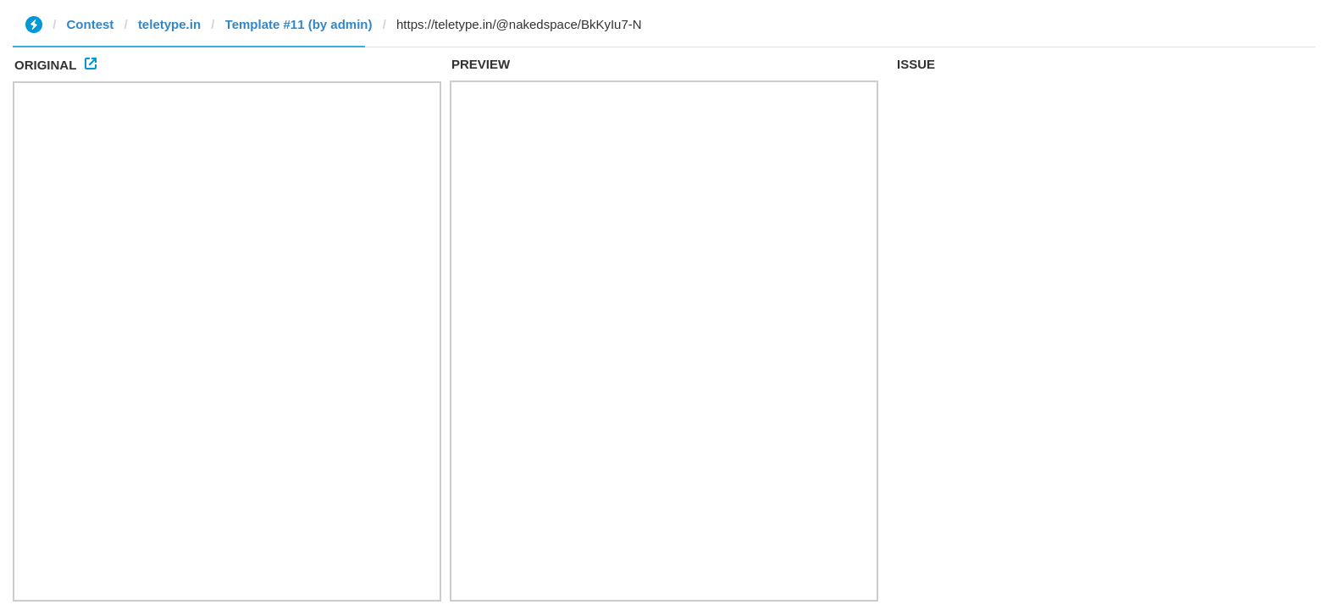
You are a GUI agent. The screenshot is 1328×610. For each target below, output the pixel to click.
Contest (90, 24)
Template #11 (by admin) (299, 24)
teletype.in (169, 24)
